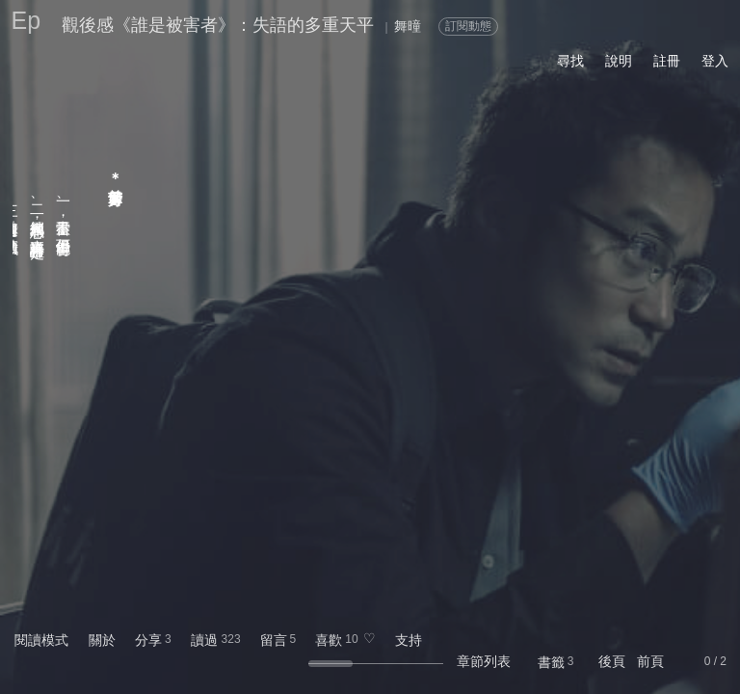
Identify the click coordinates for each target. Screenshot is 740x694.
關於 (102, 640)
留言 (273, 640)
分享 (148, 640)
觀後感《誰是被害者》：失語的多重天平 (218, 25)
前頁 (650, 661)
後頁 (611, 661)
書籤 (551, 662)
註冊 (666, 60)
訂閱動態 (468, 26)
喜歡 (328, 640)
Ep (26, 20)
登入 (714, 60)
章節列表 (484, 661)
